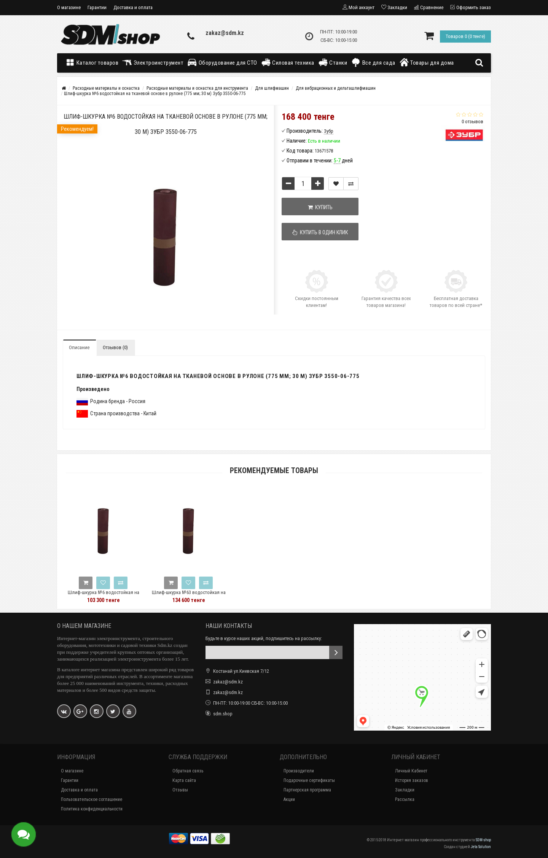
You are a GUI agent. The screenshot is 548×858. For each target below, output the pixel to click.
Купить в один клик (320, 232)
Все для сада (373, 62)
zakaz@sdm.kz (225, 33)
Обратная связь (187, 771)
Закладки (404, 790)
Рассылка (404, 799)
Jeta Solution (481, 847)
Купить (320, 207)
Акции (289, 799)
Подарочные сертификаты (309, 780)
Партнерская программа (307, 790)
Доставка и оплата (133, 7)
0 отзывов (472, 121)
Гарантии (97, 7)
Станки (332, 62)
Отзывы (180, 790)
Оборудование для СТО (222, 62)
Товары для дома (426, 62)
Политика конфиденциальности (92, 809)
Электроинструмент (152, 62)
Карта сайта (184, 780)
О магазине (69, 7)
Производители (299, 771)
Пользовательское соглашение (91, 799)
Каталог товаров (93, 62)
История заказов (411, 780)
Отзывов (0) (115, 347)
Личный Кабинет (411, 771)
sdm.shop (223, 714)
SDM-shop (483, 840)
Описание (79, 347)
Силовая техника (287, 62)
